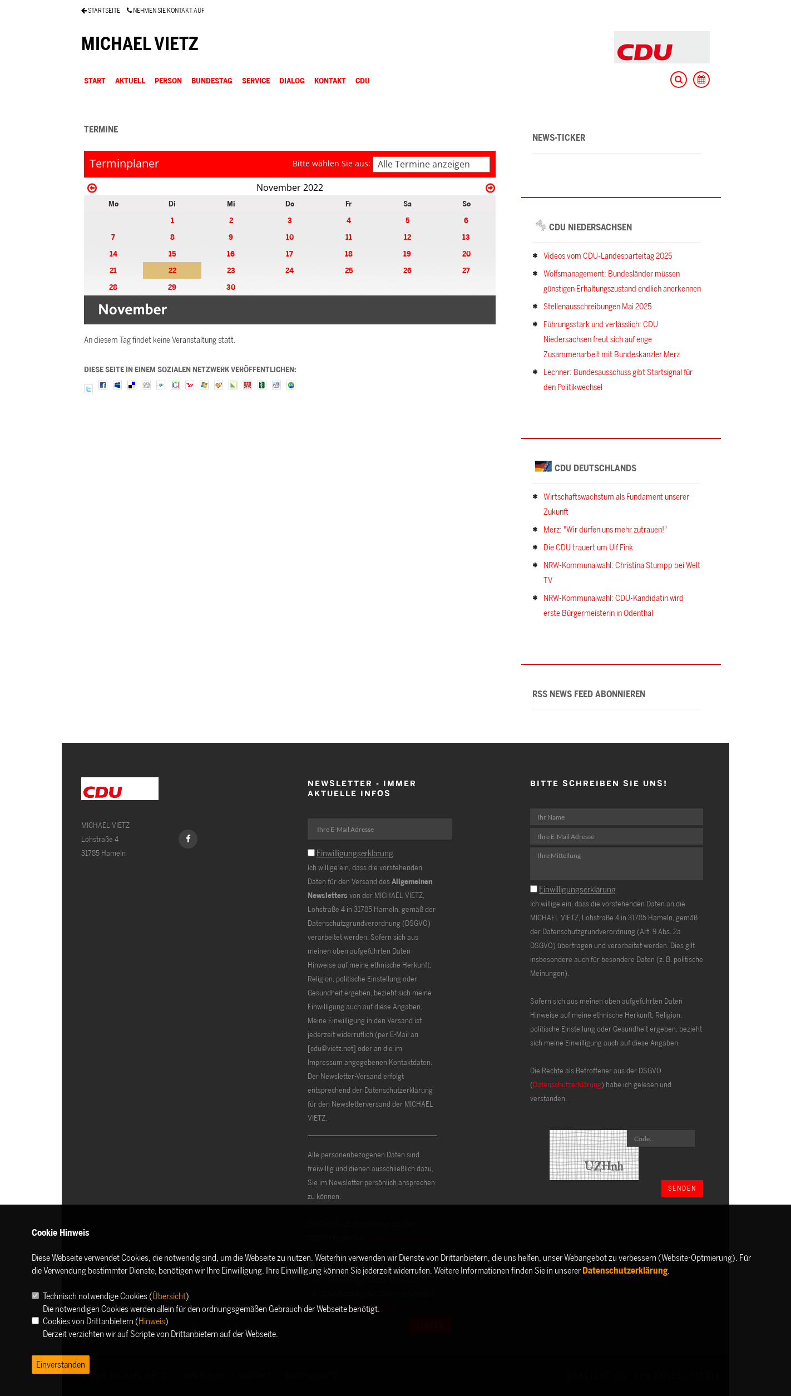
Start (95, 80)
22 (172, 270)
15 (172, 253)
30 (230, 287)
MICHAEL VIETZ (140, 43)
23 (231, 270)
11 (348, 236)
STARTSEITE (100, 10)
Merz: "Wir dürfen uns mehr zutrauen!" (605, 529)
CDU (362, 80)
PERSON (168, 80)
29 (172, 287)
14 (113, 253)
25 (349, 270)
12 (407, 236)
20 (466, 253)
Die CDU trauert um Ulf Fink (588, 547)
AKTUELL (130, 80)
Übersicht (169, 1295)
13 (466, 236)
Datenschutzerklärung (567, 1084)
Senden (682, 1188)
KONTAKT (330, 80)
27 (466, 270)
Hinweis (152, 1320)
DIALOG (292, 80)
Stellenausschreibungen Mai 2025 (597, 306)
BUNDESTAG (212, 80)
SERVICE (256, 80)
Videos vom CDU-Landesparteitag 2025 (607, 255)
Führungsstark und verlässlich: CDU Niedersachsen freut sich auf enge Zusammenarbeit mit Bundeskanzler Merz (611, 339)
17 (289, 253)
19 (407, 253)
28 (113, 287)
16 (231, 253)
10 (290, 236)
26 (407, 270)
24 (289, 270)
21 (113, 270)
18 (349, 253)
